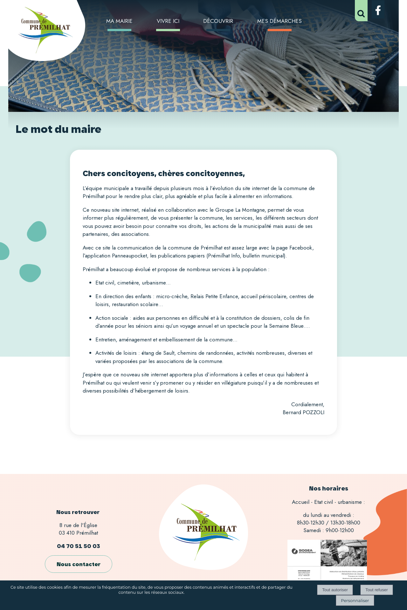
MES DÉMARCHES (279, 21)
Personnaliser (355, 600)
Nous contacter (78, 564)
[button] (361, 10)
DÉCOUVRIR (218, 21)
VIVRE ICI (168, 21)
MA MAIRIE (119, 21)
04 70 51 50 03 (78, 546)
